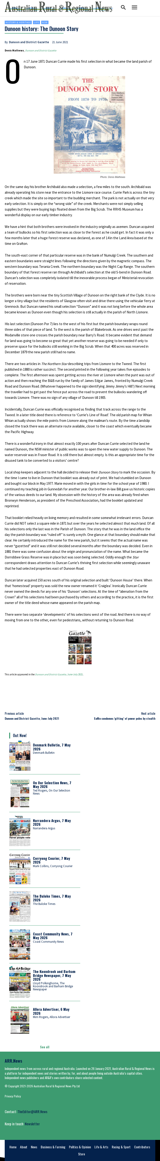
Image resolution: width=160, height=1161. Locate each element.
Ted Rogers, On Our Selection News (51, 792)
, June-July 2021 (59, 674)
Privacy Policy (13, 1096)
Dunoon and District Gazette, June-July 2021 (32, 718)
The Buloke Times (44, 904)
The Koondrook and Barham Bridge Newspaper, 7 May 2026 (54, 975)
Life (36, 22)
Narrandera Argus (44, 828)
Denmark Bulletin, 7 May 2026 (52, 746)
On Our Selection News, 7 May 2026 (52, 784)
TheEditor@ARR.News (32, 1111)
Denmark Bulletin (44, 753)
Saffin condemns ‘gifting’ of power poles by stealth (124, 718)
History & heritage (18, 22)
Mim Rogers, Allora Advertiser (51, 1017)
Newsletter (32, 1123)
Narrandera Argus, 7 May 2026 (52, 822)
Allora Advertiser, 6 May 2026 (51, 1011)
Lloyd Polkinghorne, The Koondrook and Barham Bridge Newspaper (53, 986)
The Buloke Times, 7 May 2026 (52, 898)
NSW (44, 22)
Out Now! (20, 735)
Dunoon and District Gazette (29, 42)
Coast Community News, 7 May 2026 (52, 935)
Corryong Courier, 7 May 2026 (51, 860)
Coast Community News (48, 942)
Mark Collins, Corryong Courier (52, 866)
